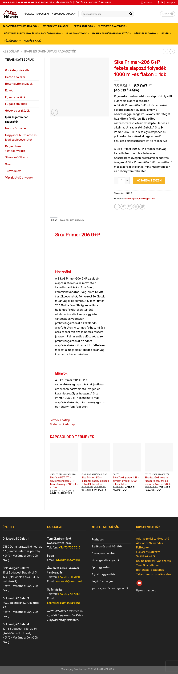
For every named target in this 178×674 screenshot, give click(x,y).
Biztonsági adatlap (62, 424)
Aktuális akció (33, 40)
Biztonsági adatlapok (150, 569)
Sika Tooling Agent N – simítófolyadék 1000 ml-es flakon (126, 481)
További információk (72, 220)
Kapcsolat (43, 14)
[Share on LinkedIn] (142, 206)
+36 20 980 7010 (69, 577)
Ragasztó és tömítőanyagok (21, 26)
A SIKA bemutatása (64, 13)
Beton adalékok (84, 26)
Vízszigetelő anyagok (112, 26)
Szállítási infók (145, 556)
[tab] (54, 220)
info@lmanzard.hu (67, 560)
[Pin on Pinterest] (136, 206)
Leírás (54, 220)
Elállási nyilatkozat (148, 552)
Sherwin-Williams (16, 157)
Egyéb (166, 33)
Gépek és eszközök (146, 33)
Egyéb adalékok (15, 97)
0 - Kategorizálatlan (18, 70)
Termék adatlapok (147, 565)
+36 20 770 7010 (69, 594)
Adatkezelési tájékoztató (152, 538)
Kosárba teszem (149, 180)
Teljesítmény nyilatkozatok (153, 574)
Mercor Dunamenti (17, 128)
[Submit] (131, 14)
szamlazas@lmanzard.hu (63, 602)
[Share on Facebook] (117, 206)
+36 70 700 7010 (69, 547)
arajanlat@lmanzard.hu (70, 581)
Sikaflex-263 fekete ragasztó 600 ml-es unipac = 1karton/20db (158, 481)
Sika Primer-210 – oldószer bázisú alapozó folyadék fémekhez (95, 481)
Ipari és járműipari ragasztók (111, 33)
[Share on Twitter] (123, 206)
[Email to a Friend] (129, 206)
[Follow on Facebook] (158, 2)
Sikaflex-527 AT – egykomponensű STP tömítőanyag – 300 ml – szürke (64, 482)
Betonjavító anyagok (57, 26)
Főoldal (29, 14)
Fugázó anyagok (77, 33)
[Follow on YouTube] (162, 2)
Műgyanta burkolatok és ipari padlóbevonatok (33, 33)
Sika (8, 164)
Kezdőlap (11, 51)
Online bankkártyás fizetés (153, 561)
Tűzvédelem (12, 40)
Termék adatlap (60, 420)
